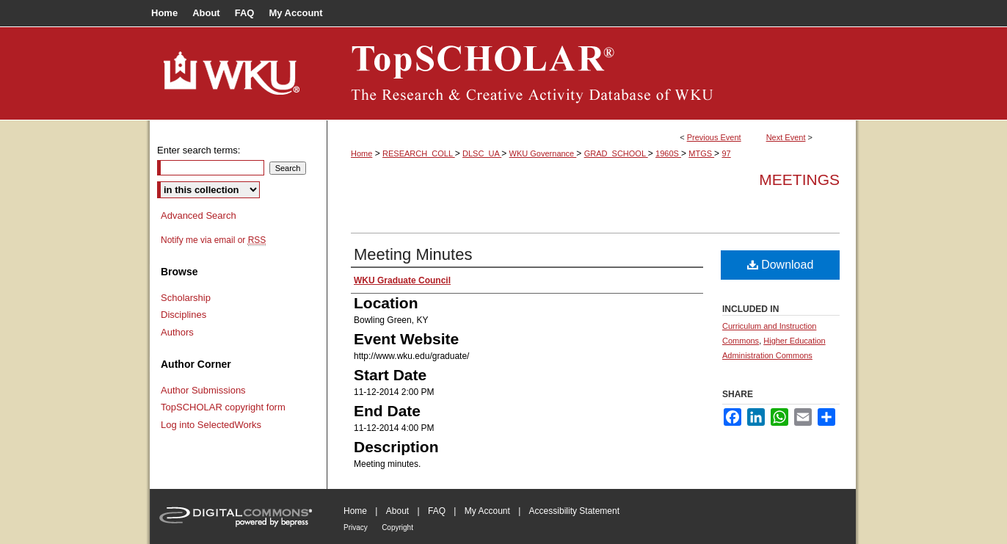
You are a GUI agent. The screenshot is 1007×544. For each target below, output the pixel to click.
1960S (668, 153)
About (397, 511)
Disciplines (183, 314)
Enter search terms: (198, 150)
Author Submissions (203, 390)
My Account (487, 511)
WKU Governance (543, 153)
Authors (177, 332)
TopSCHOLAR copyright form (223, 407)
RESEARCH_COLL (418, 153)
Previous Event (714, 137)
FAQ (437, 511)
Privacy (355, 527)
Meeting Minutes (413, 254)
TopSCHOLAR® (591, 73)
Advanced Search (198, 215)
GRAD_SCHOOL (616, 153)
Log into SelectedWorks (211, 424)
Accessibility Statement (574, 511)
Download (780, 264)
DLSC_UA (481, 153)
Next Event (786, 137)
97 (725, 153)
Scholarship (186, 297)
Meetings (799, 179)
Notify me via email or (213, 240)
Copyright (397, 527)
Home (361, 153)
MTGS (701, 153)
